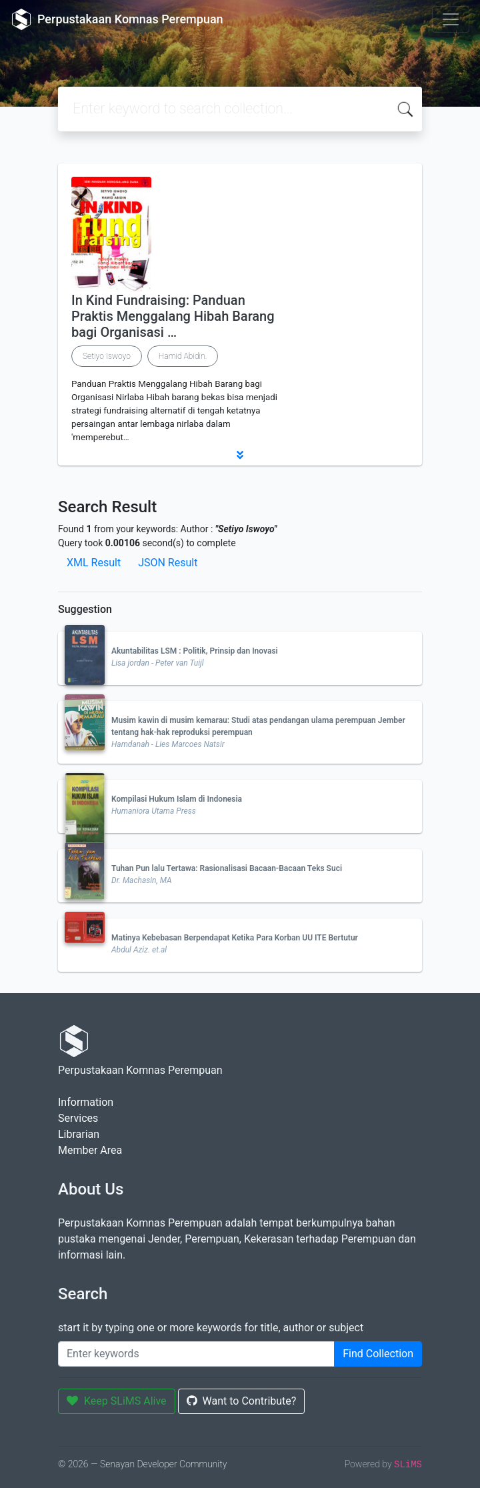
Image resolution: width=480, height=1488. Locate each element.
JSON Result (167, 562)
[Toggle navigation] (450, 19)
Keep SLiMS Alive (117, 1401)
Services (78, 1118)
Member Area (90, 1150)
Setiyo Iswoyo (107, 356)
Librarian (78, 1134)
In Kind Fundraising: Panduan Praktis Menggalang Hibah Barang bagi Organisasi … (173, 316)
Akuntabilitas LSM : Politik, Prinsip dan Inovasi (194, 651)
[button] (240, 455)
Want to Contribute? (242, 1401)
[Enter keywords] (196, 1354)
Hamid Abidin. (183, 356)
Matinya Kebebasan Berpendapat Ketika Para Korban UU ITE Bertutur (234, 937)
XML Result (94, 562)
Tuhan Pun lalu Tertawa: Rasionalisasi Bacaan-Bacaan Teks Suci (226, 868)
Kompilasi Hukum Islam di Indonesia (176, 799)
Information (85, 1102)
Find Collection (378, 1353)
